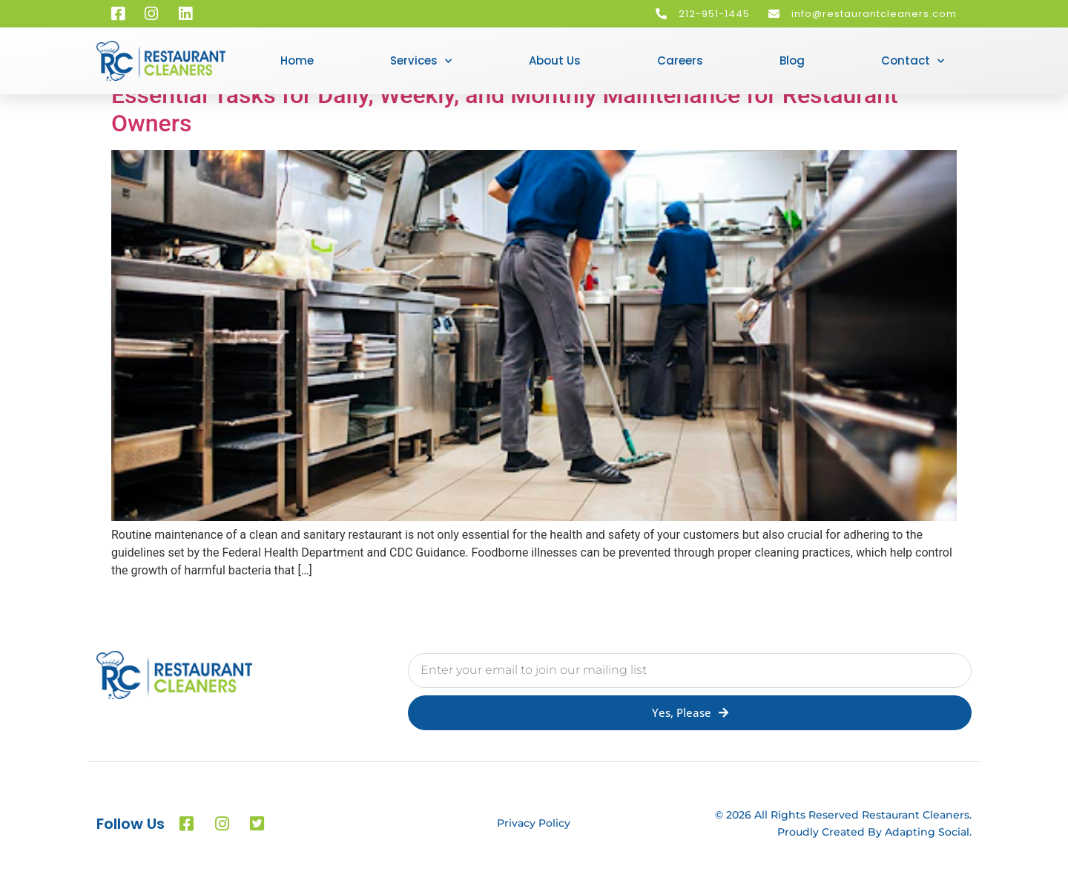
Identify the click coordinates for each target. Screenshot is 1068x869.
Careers (680, 60)
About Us (555, 60)
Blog (792, 60)
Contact (912, 61)
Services (421, 61)
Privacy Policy (533, 823)
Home (297, 60)
